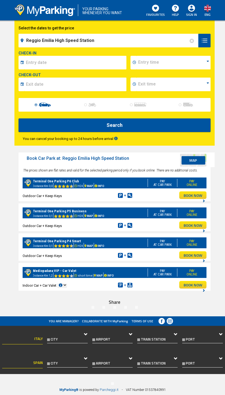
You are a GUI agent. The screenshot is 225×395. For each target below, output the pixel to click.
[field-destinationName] (109, 40)
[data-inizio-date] (75, 62)
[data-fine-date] (75, 84)
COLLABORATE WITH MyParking (105, 321)
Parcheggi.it (109, 390)
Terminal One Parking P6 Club (56, 181)
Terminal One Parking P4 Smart (57, 241)
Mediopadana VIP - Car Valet (54, 271)
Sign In (191, 14)
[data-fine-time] (173, 84)
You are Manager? (64, 321)
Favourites (155, 11)
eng (208, 14)
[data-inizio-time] (173, 62)
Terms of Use (142, 321)
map (193, 160)
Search (115, 125)
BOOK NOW (194, 195)
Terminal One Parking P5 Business (60, 211)
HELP (175, 11)
